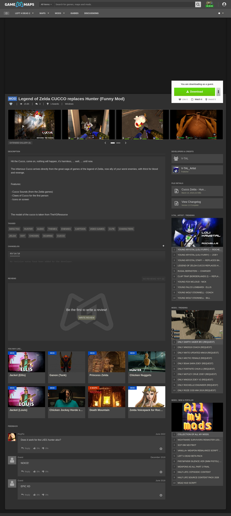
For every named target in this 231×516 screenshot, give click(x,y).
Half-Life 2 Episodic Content (194, 472)
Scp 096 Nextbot (187, 445)
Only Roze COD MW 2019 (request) (197, 390)
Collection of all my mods (193, 434)
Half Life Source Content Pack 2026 (198, 477)
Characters (126, 229)
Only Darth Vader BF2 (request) (196, 342)
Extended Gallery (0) (20, 143)
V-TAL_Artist (188, 168)
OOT (22, 236)
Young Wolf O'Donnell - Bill (194, 298)
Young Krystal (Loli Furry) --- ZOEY (198, 255)
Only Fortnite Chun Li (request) (196, 369)
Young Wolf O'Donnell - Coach (195, 292)
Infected (14, 229)
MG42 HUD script (187, 483)
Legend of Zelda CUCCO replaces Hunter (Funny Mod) (200, 265)
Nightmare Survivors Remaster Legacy (200, 440)
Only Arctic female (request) (195, 358)
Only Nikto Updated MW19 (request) (198, 353)
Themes (52, 229)
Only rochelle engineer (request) (198, 385)
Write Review (86, 317)
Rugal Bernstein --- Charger (194, 271)
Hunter (28, 229)
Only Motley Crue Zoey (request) (197, 374)
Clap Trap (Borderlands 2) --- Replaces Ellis (200, 276)
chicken (34, 236)
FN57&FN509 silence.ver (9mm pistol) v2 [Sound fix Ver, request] (200, 461)
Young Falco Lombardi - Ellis (194, 287)
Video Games (97, 229)
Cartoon (80, 229)
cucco (61, 236)
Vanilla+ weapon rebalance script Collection (200, 450)
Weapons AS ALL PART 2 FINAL (193, 467)
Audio (40, 229)
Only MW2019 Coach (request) (195, 347)
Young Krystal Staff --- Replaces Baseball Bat (200, 260)
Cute (111, 229)
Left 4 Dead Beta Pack (190, 456)
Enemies (66, 229)
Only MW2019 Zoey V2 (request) (195, 379)
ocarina (48, 236)
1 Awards (53, 104)
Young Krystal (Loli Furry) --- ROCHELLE (200, 249)
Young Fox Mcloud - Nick (192, 282)
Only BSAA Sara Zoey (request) (195, 363)
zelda (12, 236)
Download (194, 91)
